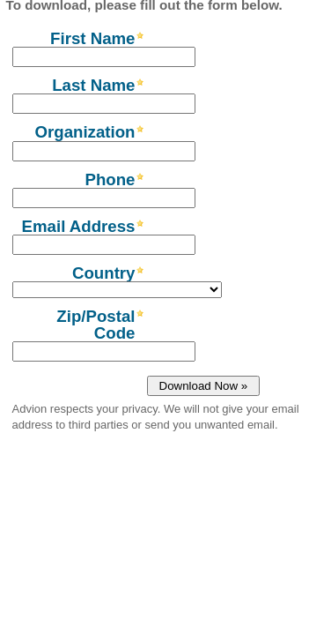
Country (104, 272)
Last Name (93, 84)
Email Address (79, 226)
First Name (92, 38)
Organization (84, 131)
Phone (110, 179)
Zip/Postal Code (95, 323)
